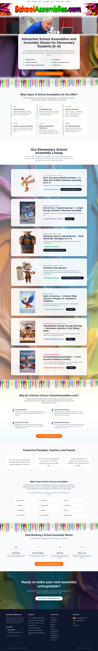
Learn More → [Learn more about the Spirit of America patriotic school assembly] (71, 309)
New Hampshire (44, 515)
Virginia (65, 510)
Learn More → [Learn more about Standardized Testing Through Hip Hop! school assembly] (70, 339)
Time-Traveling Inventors (34, 627)
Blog (52, 1)
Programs (46, 1)
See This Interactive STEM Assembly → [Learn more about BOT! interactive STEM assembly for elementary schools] (71, 189)
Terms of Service (88, 648)
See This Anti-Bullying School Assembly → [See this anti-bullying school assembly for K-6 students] (55, 250)
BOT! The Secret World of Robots (36, 618)
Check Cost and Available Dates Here (49, 73)
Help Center (76, 625)
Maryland (19, 505)
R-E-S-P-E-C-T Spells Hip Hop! (36, 622)
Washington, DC (67, 515)
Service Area (60, 1)
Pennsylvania (20, 500)
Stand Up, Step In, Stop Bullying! (36, 620)
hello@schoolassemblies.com (15, 632)
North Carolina (20, 515)
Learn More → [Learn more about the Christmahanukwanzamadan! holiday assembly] (71, 367)
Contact (68, 1)
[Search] (93, 1)
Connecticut (66, 505)
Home (28, 1)
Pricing (34, 1)
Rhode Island (20, 510)
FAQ (40, 1)
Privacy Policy (80, 648)
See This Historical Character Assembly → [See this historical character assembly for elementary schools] (72, 278)
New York (65, 500)
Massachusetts (43, 505)
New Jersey (43, 500)
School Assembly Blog (78, 620)
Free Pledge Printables (80, 618)
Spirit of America (32, 625)
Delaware (42, 510)
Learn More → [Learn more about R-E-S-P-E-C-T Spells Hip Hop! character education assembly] (69, 218)
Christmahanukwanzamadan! (35, 630)
